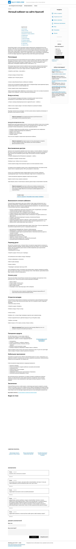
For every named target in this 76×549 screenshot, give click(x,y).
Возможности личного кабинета (28, 33)
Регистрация (24, 28)
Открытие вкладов (25, 38)
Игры (55, 26)
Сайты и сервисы (58, 13)
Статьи (35, 5)
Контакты (15, 544)
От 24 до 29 (58, 51)
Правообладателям (17, 545)
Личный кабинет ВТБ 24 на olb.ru (59, 86)
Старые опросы (55, 59)
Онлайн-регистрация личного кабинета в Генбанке (42, 454)
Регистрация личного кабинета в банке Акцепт (14, 453)
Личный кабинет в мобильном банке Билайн (27, 392)
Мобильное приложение (26, 41)
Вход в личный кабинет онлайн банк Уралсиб (28, 453)
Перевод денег (25, 35)
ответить (11, 476)
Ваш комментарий (12, 528)
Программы (56, 30)
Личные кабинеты (28, 5)
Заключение (25, 43)
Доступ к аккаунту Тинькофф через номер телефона (30, 196)
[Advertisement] (27, 20)
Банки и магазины (58, 20)
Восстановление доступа (27, 32)
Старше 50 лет (59, 54)
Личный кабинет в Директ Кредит (59, 73)
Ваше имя (10, 523)
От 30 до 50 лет (59, 52)
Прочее (55, 33)
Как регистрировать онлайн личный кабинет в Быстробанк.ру (41, 340)
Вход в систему (25, 30)
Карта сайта (10, 544)
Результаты (54, 60)
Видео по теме (25, 44)
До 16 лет (58, 49)
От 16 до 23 (58, 50)
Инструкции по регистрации (15, 5)
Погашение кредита (26, 40)
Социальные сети (58, 16)
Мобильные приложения (59, 23)
